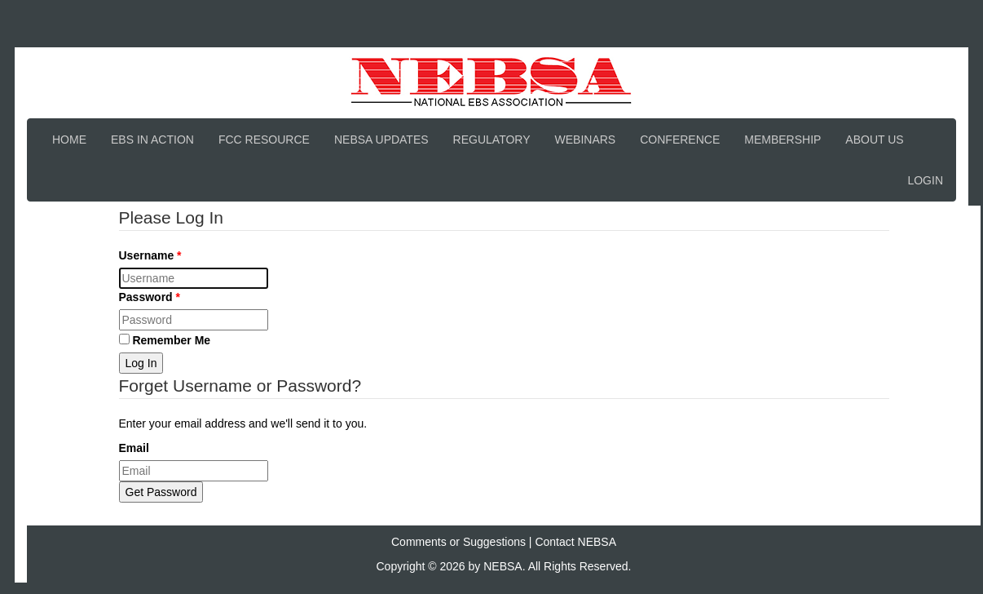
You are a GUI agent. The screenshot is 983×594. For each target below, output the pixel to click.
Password (147, 297)
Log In (141, 363)
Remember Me (165, 340)
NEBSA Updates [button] (381, 139)
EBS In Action (152, 139)
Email (134, 447)
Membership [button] (782, 139)
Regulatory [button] (492, 139)
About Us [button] (874, 139)
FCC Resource (264, 139)
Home (69, 139)
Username (148, 255)
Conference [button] (680, 139)
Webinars (585, 139)
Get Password (161, 492)
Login (925, 180)
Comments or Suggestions (458, 541)
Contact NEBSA (575, 541)
